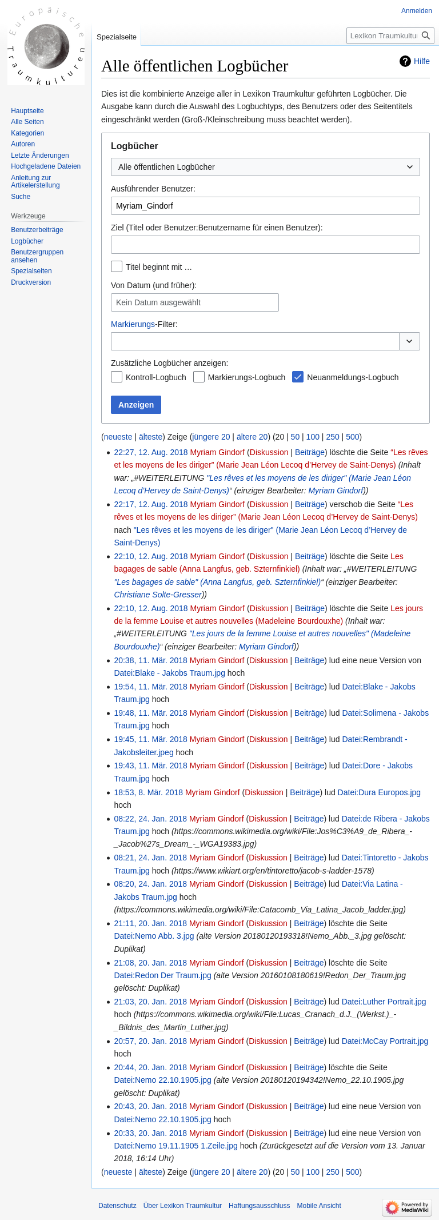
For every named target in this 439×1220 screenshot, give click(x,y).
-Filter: (144, 324)
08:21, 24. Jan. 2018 (150, 857)
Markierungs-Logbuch (246, 377)
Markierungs (133, 324)
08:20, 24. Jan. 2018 (150, 883)
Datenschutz (117, 1206)
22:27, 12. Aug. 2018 (150, 452)
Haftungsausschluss (259, 1206)
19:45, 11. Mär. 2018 (150, 739)
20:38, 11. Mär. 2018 (150, 660)
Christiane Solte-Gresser (157, 594)
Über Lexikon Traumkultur (182, 1206)
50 (295, 436)
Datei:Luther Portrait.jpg (384, 1001)
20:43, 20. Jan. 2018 (150, 1106)
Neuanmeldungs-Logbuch (352, 377)
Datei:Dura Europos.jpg (379, 792)
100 (313, 436)
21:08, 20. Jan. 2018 (150, 962)
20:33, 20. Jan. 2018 (150, 1133)
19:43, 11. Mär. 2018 (150, 765)
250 (332, 436)
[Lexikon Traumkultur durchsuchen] (390, 35)
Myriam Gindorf (335, 490)
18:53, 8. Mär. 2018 (148, 792)
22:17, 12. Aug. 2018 (150, 504)
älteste (150, 436)
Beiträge (310, 452)
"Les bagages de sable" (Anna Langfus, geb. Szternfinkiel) (217, 582)
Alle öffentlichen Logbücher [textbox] (166, 167)
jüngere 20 (211, 436)
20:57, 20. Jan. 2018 (150, 1041)
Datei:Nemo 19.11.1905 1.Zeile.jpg (175, 1145)
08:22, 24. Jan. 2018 (150, 818)
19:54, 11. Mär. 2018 (150, 686)
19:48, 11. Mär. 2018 (150, 712)
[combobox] (265, 167)
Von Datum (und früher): (154, 285)
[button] (409, 341)
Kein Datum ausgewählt (158, 302)
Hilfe (422, 61)
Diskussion (269, 452)
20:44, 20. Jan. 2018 (150, 1067)
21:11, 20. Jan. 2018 (150, 923)
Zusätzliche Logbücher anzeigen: (169, 363)
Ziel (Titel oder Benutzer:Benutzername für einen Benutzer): (217, 227)
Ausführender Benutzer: (153, 188)
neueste (118, 436)
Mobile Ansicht (319, 1206)
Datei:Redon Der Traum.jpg (162, 975)
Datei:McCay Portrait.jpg (385, 1041)
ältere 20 (252, 436)
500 (352, 436)
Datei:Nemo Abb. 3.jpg (154, 935)
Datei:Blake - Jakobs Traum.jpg (169, 672)
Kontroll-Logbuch (156, 377)
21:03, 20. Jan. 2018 (150, 1001)
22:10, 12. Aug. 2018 (150, 556)
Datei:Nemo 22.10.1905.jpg (162, 1080)
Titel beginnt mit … (159, 267)
